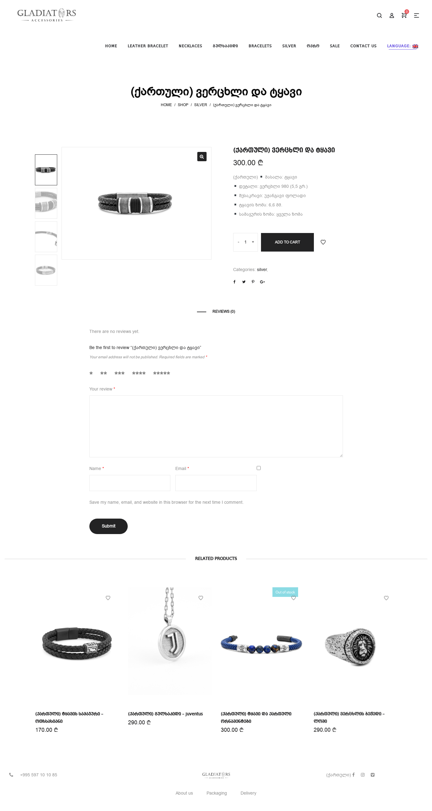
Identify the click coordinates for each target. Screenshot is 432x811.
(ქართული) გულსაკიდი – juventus (165, 714)
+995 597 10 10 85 (38, 775)
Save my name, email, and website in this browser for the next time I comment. (166, 502)
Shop (183, 104)
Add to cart (287, 242)
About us (184, 793)
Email (182, 469)
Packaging (217, 793)
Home (166, 104)
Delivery (248, 793)
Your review (102, 389)
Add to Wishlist (323, 242)
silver (200, 104)
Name (96, 469)
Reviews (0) (223, 311)
